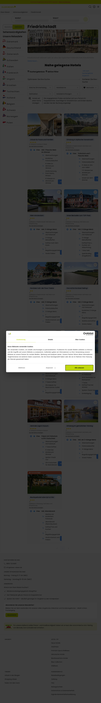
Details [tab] (50, 339)
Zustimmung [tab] (20, 339)
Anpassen (50, 368)
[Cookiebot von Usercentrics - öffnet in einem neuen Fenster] (84, 333)
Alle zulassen (79, 368)
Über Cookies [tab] (80, 339)
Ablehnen (21, 368)
